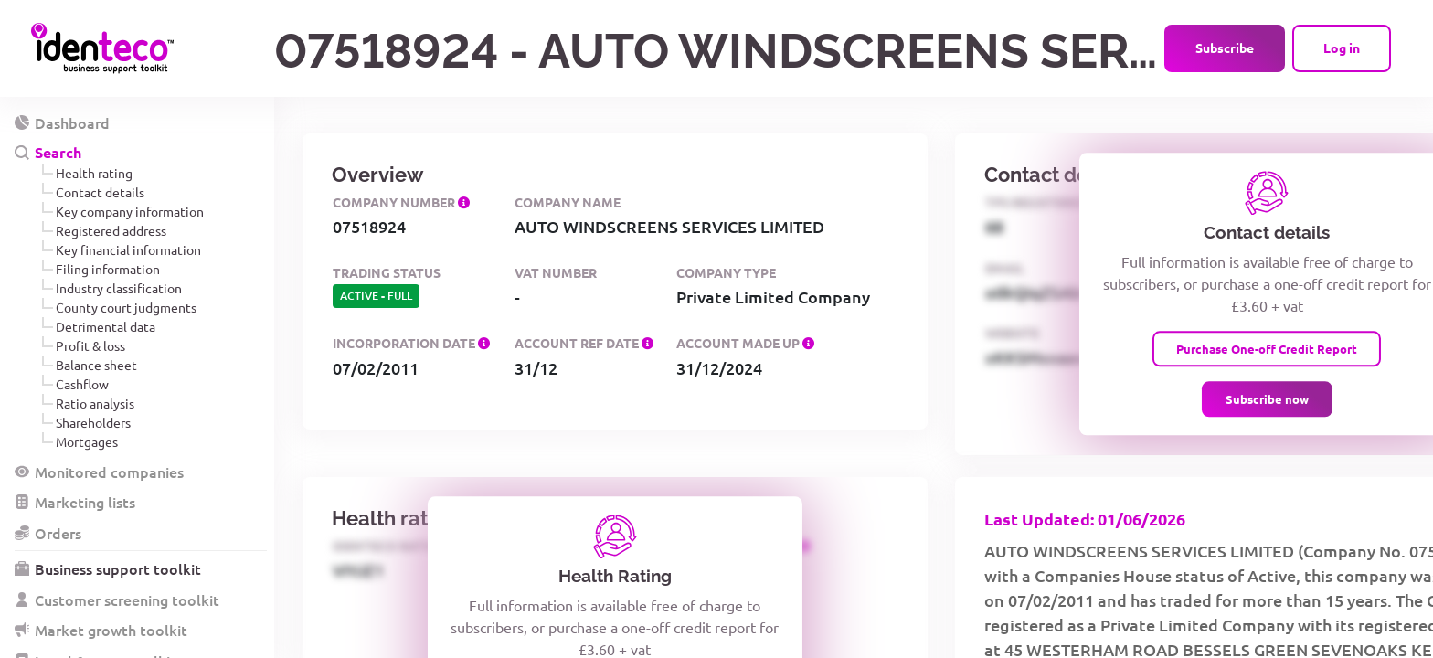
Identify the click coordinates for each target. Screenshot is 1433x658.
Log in (1341, 47)
